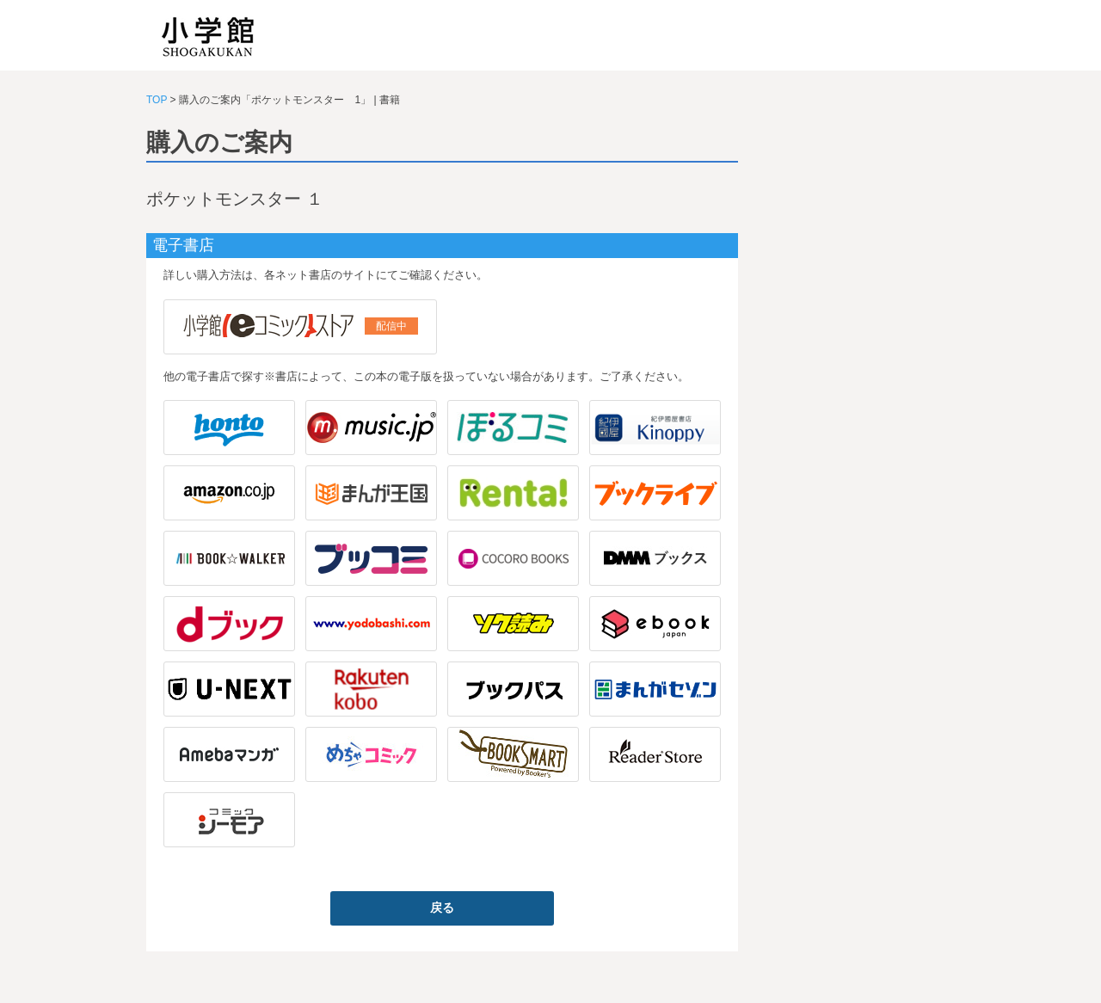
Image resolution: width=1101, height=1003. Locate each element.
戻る (442, 907)
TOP (156, 100)
